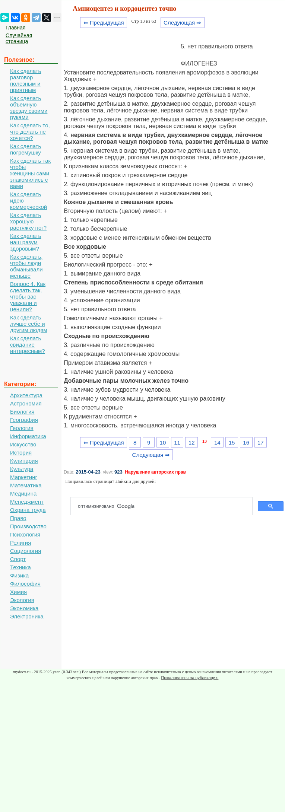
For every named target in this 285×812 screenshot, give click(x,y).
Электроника (27, 616)
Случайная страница (19, 38)
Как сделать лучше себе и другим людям (28, 323)
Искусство (23, 444)
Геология (22, 428)
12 (192, 442)
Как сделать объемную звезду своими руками (28, 107)
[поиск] (164, 506)
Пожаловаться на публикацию (189, 677)
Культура (21, 469)
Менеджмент (27, 502)
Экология (22, 600)
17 (260, 442)
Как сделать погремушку (25, 149)
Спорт (18, 559)
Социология (25, 551)
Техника (20, 567)
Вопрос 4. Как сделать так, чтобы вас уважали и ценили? (27, 296)
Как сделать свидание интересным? (27, 344)
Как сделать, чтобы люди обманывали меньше (26, 266)
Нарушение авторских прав (155, 472)
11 (177, 442)
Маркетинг (23, 477)
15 (232, 442)
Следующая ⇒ (182, 22)
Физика (19, 575)
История (21, 452)
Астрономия (26, 403)
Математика (26, 485)
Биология (22, 411)
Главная (15, 28)
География (24, 420)
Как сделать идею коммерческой (28, 200)
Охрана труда (28, 510)
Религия (20, 542)
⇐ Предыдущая (103, 22)
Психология (25, 534)
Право (18, 518)
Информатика (28, 436)
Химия (18, 592)
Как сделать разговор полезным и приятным (25, 80)
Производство (28, 526)
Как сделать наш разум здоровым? (25, 242)
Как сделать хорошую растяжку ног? (28, 221)
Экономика (24, 608)
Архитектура (26, 395)
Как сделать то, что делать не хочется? (30, 131)
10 (163, 442)
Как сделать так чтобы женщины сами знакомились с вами (30, 173)
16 (246, 442)
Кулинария (24, 461)
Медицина (23, 493)
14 (217, 442)
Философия (25, 583)
